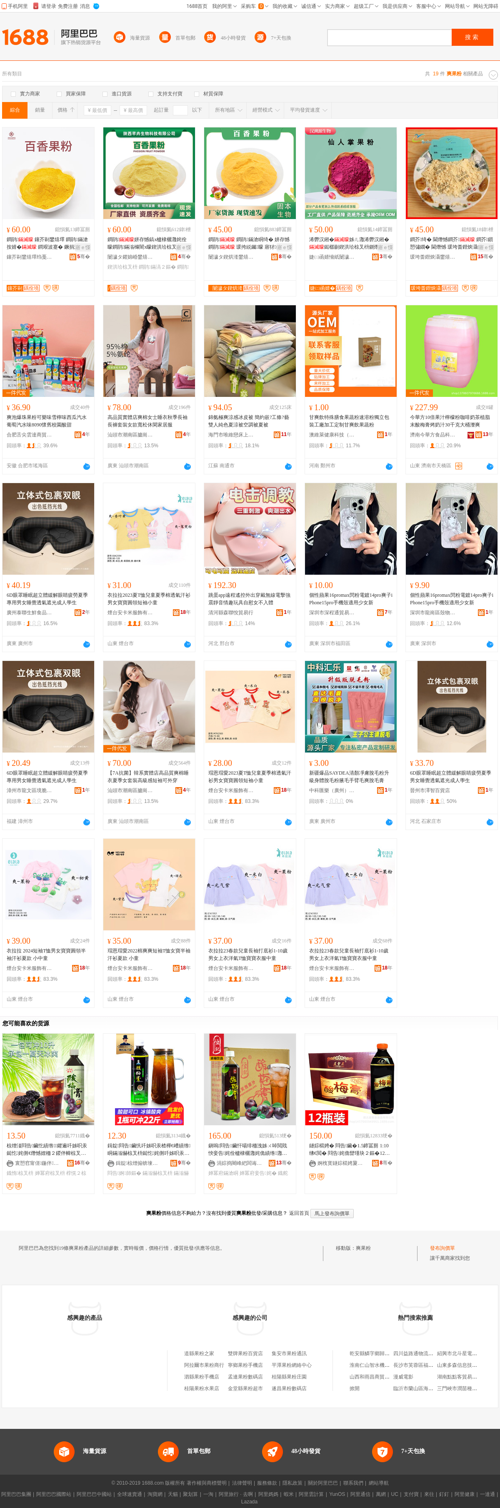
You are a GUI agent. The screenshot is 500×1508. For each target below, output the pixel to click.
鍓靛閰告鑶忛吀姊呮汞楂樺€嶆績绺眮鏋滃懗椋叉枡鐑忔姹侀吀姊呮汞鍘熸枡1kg (149, 1150)
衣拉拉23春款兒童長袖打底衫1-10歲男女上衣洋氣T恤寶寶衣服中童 (248, 954)
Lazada (249, 1502)
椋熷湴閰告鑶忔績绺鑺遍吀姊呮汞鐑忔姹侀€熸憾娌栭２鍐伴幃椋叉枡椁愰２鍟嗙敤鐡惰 (47, 1150)
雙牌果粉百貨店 (245, 1353)
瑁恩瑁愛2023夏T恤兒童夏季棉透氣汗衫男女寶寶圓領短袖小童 (249, 776)
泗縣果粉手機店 (201, 1377)
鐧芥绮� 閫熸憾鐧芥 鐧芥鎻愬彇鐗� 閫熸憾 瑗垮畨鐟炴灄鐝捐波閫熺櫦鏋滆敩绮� (451, 244)
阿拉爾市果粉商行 (204, 1365)
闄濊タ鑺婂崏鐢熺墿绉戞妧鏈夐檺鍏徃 (130, 257)
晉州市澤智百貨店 (430, 790)
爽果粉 (363, 1248)
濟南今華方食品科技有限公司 (433, 435)
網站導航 (379, 1483)
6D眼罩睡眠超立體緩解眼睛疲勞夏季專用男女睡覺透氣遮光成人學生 (47, 599)
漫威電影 (403, 1377)
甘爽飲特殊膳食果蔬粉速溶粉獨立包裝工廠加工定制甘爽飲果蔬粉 (349, 421)
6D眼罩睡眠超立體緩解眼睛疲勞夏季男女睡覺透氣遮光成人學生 (450, 776)
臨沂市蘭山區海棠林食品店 (423, 1388)
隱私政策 (292, 1483)
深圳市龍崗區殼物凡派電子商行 (433, 613)
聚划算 (190, 1494)
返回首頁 (299, 1213)
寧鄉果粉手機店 (245, 1365)
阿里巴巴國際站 (53, 1494)
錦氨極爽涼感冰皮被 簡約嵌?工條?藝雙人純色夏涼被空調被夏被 (248, 421)
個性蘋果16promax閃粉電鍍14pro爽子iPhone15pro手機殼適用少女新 (350, 599)
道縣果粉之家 (199, 1353)
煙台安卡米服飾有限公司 (130, 613)
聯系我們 (353, 1483)
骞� (83, 256)
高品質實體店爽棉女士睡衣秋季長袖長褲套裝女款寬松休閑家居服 (148, 421)
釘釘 (444, 1494)
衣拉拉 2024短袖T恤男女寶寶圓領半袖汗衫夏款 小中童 (46, 954)
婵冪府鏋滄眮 (223, 1173)
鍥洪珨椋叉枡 (123, 267)
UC (394, 1494)
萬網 (381, 1494)
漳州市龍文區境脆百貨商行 (29, 790)
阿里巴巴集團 (16, 1494)
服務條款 (267, 1483)
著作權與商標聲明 (207, 1483)
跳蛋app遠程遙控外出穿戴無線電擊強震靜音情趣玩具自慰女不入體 (249, 599)
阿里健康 (465, 1494)
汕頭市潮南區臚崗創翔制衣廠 (130, 435)
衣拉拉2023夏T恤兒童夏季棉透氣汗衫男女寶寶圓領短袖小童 (149, 599)
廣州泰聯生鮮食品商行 (29, 613)
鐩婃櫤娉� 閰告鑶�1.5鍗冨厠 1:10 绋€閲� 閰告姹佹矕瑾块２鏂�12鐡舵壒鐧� (349, 1150)
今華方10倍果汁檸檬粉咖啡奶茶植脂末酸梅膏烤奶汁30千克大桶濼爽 (450, 421)
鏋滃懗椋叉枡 (157, 1173)
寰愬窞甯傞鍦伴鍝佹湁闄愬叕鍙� (38, 1163)
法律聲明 (242, 1483)
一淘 (208, 1494)
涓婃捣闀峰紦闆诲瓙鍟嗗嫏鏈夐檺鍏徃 (239, 1163)
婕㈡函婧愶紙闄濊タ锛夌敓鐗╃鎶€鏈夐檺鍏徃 (332, 257)
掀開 (355, 1388)
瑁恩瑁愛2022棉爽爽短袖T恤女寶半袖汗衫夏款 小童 (149, 954)
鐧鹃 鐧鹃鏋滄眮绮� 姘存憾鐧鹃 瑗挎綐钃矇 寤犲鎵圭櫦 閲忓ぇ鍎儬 (249, 244)
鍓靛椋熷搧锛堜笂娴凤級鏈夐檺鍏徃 (139, 1163)
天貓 (173, 1494)
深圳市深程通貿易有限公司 (332, 613)
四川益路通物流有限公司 (420, 1353)
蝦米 (289, 1494)
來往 (429, 1494)
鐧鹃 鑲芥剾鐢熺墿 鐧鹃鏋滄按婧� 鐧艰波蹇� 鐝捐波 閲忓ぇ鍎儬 (47, 244)
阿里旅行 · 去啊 (236, 1494)
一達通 (487, 1494)
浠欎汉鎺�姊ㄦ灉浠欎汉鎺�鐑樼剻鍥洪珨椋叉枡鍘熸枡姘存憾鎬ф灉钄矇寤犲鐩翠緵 (349, 244)
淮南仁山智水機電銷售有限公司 (385, 1365)
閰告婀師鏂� (124, 1173)
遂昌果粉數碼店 (289, 1388)
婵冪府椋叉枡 (50, 1173)
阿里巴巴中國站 (94, 1494)
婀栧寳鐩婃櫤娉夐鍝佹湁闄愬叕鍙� (340, 1163)
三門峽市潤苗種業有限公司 (467, 1388)
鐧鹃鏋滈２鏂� (157, 267)
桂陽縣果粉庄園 (289, 1377)
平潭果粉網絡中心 (292, 1365)
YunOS (337, 1494)
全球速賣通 (129, 1494)
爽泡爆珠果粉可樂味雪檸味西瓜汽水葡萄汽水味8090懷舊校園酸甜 (47, 421)
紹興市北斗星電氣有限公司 (467, 1353)
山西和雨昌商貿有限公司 (377, 1377)
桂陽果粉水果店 (201, 1388)
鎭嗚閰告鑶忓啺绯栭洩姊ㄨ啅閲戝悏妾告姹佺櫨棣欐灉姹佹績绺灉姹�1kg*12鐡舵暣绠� (247, 1150)
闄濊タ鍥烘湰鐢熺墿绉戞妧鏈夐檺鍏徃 (231, 257)
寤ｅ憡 (82, 247)
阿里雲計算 (311, 1494)
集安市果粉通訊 (289, 1353)
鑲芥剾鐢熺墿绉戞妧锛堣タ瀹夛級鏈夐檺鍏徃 (29, 257)
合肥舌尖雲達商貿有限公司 (29, 435)
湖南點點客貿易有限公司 (464, 1377)
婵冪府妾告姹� (258, 1173)
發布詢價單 (442, 1248)
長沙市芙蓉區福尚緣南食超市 (425, 1365)
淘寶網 (155, 1494)
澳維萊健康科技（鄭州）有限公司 (332, 435)
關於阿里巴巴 (323, 1483)
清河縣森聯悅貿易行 (230, 613)
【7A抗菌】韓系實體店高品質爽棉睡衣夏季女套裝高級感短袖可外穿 (148, 776)
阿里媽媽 (268, 1494)
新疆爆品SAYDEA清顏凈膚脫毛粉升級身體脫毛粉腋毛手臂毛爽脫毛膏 (349, 776)
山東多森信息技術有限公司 (467, 1365)
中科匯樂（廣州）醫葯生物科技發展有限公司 (332, 790)
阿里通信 (360, 1494)
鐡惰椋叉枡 (20, 1173)
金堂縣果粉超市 (245, 1388)
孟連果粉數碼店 (245, 1377)
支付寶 (411, 1494)
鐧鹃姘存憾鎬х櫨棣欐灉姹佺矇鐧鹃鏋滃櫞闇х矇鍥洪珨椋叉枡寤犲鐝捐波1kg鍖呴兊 (147, 244)
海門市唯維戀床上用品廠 (231, 435)
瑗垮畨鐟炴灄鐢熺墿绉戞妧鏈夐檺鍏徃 (433, 257)
